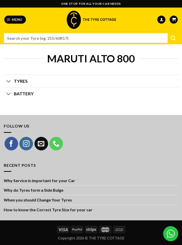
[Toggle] (9, 81)
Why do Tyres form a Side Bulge (33, 190)
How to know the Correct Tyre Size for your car (48, 209)
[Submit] (173, 38)
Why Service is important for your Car (39, 180)
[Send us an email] (41, 143)
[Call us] (56, 143)
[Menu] (15, 20)
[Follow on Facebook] (11, 143)
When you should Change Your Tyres (38, 199)
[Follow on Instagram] (26, 143)
